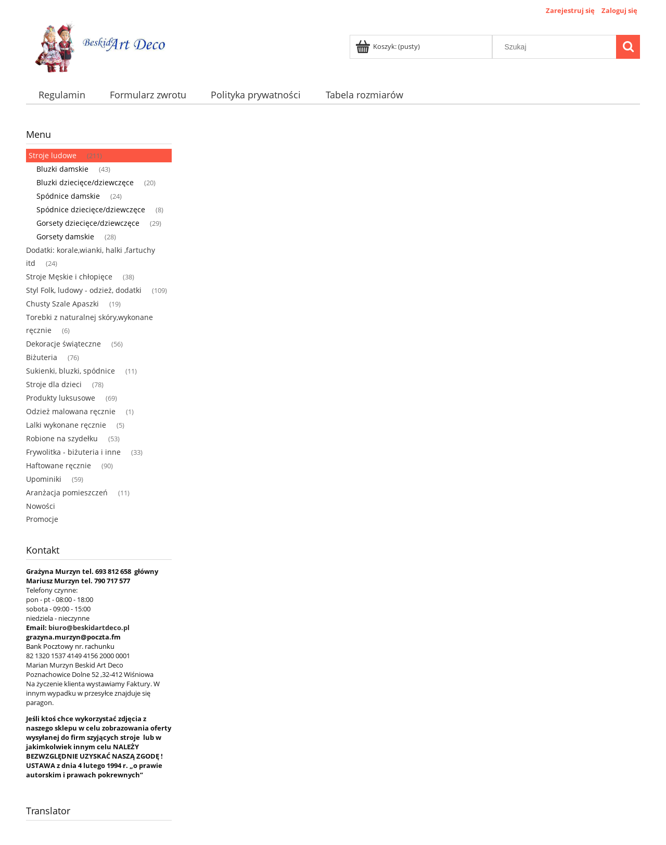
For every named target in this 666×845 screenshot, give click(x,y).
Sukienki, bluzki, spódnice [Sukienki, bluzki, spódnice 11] (70, 371)
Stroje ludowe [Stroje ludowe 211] (52, 155)
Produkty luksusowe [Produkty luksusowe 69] (60, 398)
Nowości (40, 506)
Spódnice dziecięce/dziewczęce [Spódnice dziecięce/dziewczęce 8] (90, 209)
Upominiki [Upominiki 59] (43, 479)
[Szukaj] (628, 47)
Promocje (42, 519)
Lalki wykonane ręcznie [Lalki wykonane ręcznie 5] (66, 425)
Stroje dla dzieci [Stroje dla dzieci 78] (54, 384)
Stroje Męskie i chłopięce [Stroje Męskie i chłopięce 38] (69, 276)
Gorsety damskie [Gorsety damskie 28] (65, 236)
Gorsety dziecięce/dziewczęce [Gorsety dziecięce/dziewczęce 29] (87, 223)
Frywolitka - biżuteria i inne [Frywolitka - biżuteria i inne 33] (73, 452)
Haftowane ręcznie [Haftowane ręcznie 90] (58, 465)
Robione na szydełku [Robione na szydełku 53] (62, 438)
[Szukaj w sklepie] (557, 46)
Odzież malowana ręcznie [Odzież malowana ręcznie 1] (71, 411)
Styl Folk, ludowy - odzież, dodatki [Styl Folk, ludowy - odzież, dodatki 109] (84, 290)
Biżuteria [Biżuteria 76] (41, 357)
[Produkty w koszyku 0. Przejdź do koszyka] (388, 46)
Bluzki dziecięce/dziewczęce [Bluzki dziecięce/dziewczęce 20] (85, 182)
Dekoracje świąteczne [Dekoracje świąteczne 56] (63, 344)
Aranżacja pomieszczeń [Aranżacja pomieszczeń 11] (67, 492)
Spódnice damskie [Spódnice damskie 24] (68, 196)
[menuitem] (61, 95)
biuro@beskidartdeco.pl (89, 627)
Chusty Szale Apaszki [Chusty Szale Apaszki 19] (62, 304)
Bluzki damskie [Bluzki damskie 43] (62, 169)
